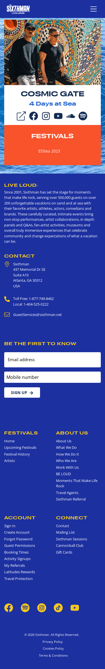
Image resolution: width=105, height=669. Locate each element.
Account (20, 517)
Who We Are (66, 460)
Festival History (17, 454)
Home (9, 440)
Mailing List (65, 532)
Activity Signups (17, 558)
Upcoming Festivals (20, 447)
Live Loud (21, 185)
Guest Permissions (19, 545)
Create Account (17, 532)
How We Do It (67, 454)
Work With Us (67, 467)
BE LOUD (63, 473)
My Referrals (14, 565)
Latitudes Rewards (19, 571)
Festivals (52, 136)
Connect (72, 517)
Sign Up (22, 392)
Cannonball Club (69, 545)
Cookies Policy (52, 648)
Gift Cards (64, 552)
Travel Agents (67, 492)
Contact (19, 256)
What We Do (66, 447)
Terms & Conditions (52, 655)
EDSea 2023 (49, 151)
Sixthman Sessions (71, 538)
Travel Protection (18, 578)
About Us (72, 433)
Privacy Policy (53, 642)
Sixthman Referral (71, 499)
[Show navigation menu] (93, 9)
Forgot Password (18, 538)
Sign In (9, 525)
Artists (9, 460)
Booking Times (16, 552)
